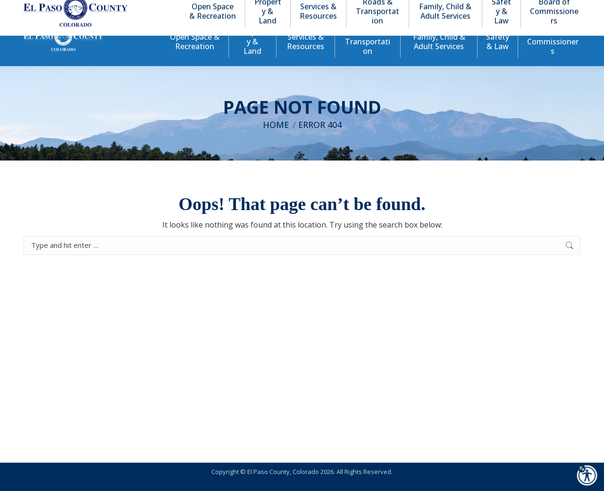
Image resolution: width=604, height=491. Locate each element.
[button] (534, 8)
